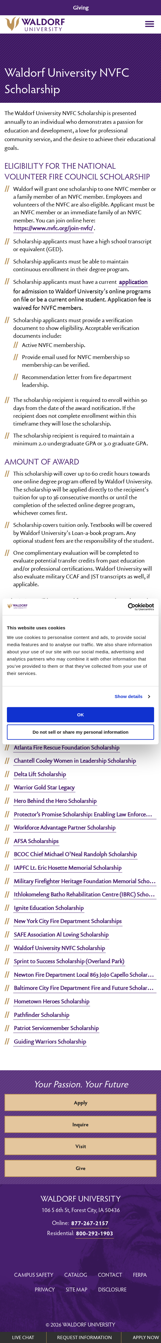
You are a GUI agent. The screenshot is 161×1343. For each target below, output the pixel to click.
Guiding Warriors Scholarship (50, 1041)
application (133, 282)
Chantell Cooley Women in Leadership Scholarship (75, 761)
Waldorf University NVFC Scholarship (59, 948)
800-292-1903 (94, 1233)
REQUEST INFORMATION (84, 1337)
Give (81, 1168)
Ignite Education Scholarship (49, 908)
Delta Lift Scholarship (40, 774)
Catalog (75, 1274)
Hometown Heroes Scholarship (51, 1001)
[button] (149, 24)
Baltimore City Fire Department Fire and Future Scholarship (85, 988)
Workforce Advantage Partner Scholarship (64, 827)
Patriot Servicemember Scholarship (56, 1028)
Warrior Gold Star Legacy (44, 787)
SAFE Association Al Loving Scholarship (61, 934)
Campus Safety (33, 1274)
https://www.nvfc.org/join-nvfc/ (53, 228)
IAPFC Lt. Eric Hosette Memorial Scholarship (67, 868)
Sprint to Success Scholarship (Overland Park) (69, 961)
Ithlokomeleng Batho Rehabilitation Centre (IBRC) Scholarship (85, 894)
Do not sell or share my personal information (80, 732)
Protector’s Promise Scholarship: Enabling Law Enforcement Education (85, 814)
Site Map (76, 1289)
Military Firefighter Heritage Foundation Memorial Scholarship (85, 881)
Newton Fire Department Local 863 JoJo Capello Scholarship (85, 975)
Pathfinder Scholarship (41, 1015)
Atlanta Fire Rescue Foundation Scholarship (66, 747)
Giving (80, 7)
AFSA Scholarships (36, 841)
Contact (110, 1274)
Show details (129, 696)
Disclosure (112, 1289)
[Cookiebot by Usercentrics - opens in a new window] (128, 607)
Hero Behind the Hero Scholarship (55, 801)
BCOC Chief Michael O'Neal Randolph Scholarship (75, 854)
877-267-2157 (89, 1223)
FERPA (140, 1274)
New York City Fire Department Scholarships (68, 921)
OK (80, 714)
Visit (80, 1146)
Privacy (45, 1289)
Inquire (80, 1124)
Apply (80, 1102)
